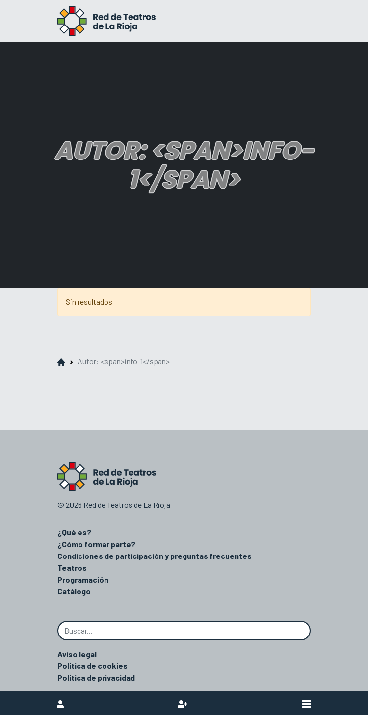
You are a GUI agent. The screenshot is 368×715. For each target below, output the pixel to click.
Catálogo (74, 591)
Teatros (72, 567)
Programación (82, 579)
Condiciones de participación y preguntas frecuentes (154, 555)
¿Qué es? (74, 532)
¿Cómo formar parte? (96, 544)
